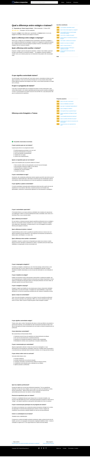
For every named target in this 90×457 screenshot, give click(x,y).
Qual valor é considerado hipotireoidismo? (68, 106)
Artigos (62, 2)
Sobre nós (58, 448)
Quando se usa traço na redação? (67, 43)
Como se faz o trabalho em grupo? (67, 35)
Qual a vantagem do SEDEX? (66, 108)
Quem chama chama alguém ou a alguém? (69, 29)
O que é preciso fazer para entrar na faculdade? (67, 51)
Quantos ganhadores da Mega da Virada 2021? (68, 114)
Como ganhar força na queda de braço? (68, 110)
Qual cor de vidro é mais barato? (66, 101)
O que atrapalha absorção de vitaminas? (68, 116)
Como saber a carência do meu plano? (68, 40)
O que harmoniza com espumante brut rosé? (68, 125)
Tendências (68, 2)
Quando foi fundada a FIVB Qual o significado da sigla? (67, 48)
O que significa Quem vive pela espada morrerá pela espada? (68, 33)
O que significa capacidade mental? (67, 27)
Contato (64, 448)
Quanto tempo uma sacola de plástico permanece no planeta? (25, 443)
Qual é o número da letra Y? (66, 45)
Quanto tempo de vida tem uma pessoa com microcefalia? (69, 122)
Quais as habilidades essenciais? (67, 103)
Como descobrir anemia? (48, 443)
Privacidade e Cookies (73, 448)
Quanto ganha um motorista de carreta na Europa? (68, 38)
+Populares (75, 2)
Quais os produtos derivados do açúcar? (68, 118)
